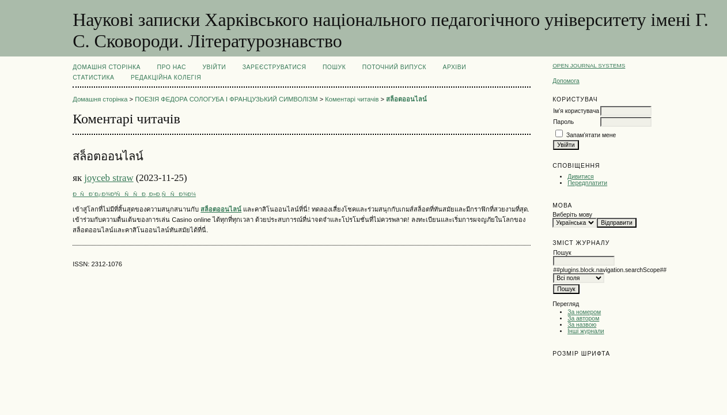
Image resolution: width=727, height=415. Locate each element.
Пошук (334, 67)
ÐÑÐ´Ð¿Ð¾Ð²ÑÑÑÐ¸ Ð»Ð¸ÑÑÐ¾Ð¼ (134, 194)
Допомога (566, 81)
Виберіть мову (572, 215)
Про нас (172, 67)
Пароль (563, 122)
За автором (583, 318)
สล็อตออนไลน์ (406, 99)
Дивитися (580, 176)
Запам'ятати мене (591, 135)
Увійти (214, 67)
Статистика (93, 77)
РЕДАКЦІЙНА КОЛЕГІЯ (166, 77)
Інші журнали (585, 331)
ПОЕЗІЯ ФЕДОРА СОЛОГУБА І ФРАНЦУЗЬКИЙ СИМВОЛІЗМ (226, 99)
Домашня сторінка (107, 67)
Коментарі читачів (351, 99)
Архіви (454, 67)
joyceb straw (108, 177)
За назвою (581, 325)
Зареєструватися (274, 67)
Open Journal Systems (588, 65)
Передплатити (587, 183)
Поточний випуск (394, 67)
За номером (584, 312)
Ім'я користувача (576, 111)
